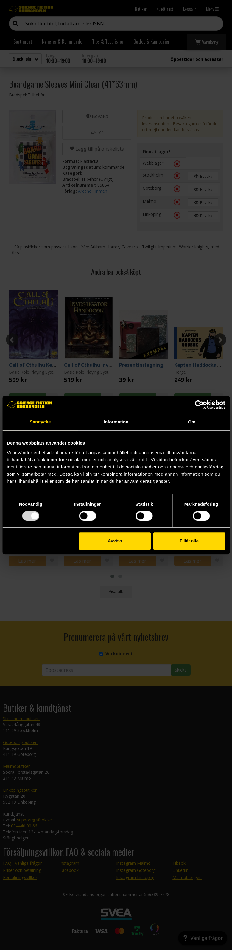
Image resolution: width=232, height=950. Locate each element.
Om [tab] (191, 421)
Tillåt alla (189, 540)
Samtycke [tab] (40, 421)
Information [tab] (116, 421)
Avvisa (115, 540)
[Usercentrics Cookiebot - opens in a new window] (199, 404)
